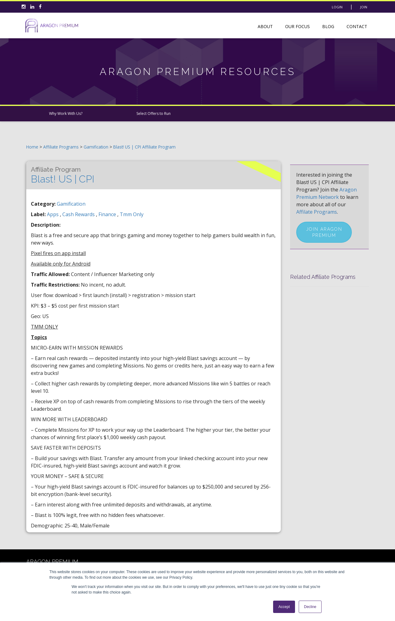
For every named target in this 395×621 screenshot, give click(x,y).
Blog (328, 26)
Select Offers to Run (153, 113)
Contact (357, 26)
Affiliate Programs (61, 147)
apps (53, 214)
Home (32, 147)
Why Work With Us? (65, 113)
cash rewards (79, 214)
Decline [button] (310, 607)
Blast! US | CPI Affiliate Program (144, 147)
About (265, 26)
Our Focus (297, 26)
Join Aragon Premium (324, 232)
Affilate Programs (316, 211)
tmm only (131, 214)
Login (337, 7)
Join (363, 7)
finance (107, 214)
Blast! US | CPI (62, 175)
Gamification (97, 147)
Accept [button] (284, 607)
